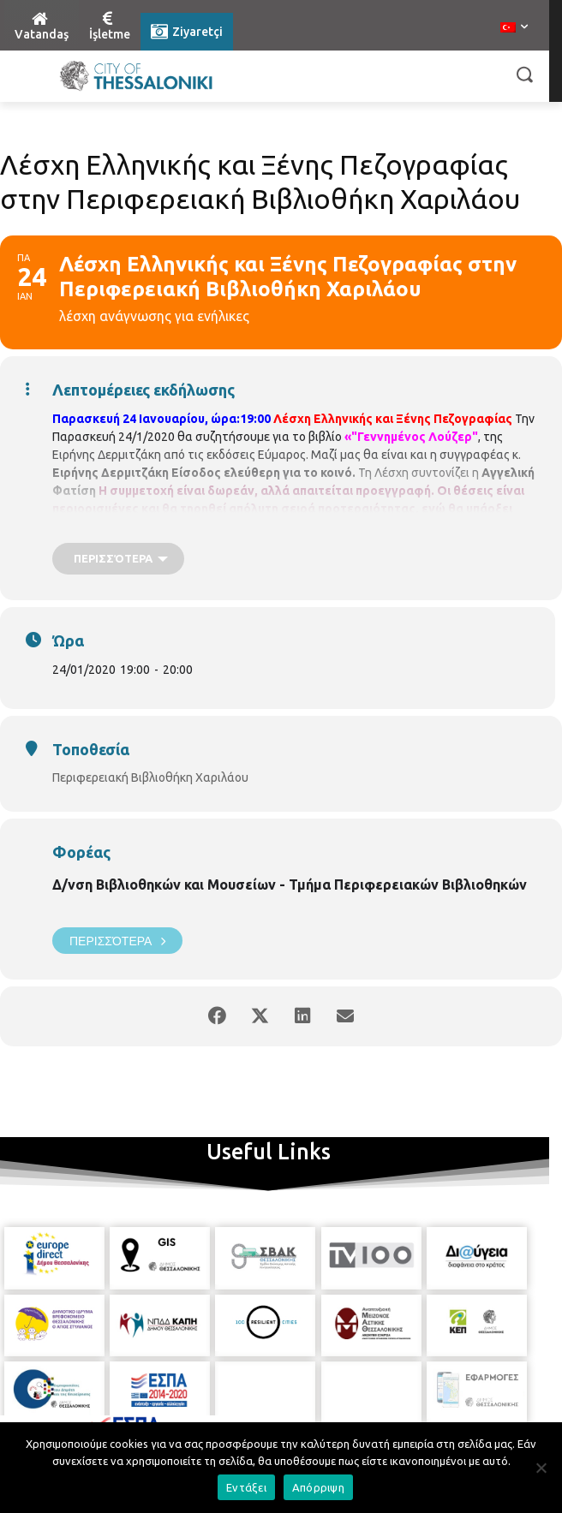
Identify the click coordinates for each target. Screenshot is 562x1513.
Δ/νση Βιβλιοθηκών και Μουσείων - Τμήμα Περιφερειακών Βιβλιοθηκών (289, 884)
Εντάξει (246, 1487)
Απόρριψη (318, 1487)
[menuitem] (514, 28)
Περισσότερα (117, 940)
